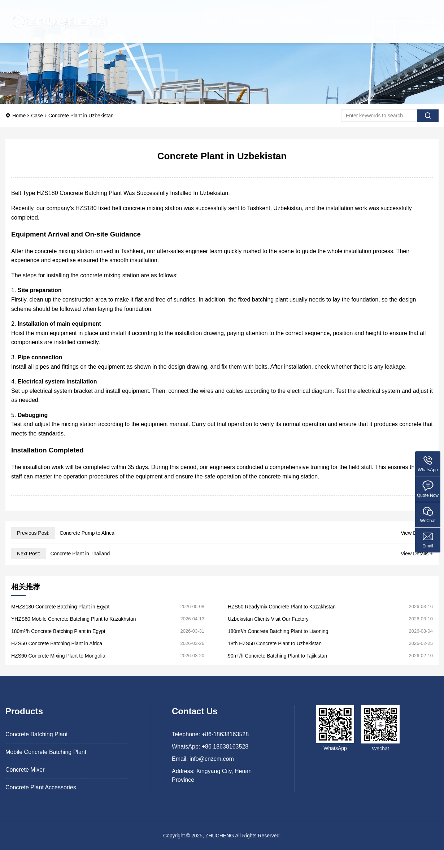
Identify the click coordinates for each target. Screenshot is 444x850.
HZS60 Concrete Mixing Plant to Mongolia (58, 656)
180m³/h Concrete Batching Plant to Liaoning (278, 631)
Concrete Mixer (24, 770)
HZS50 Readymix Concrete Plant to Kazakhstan (282, 607)
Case (37, 115)
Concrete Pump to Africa (87, 533)
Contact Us (423, 16)
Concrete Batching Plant (36, 734)
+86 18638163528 (225, 746)
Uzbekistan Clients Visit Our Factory (268, 619)
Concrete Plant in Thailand (80, 553)
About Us (345, 16)
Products (250, 16)
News (383, 16)
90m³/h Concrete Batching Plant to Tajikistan (277, 656)
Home (213, 16)
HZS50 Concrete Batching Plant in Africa (56, 643)
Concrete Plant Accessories (40, 787)
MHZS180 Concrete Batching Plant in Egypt (60, 607)
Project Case (297, 16)
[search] (428, 115)
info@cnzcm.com (212, 759)
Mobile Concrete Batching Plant (45, 752)
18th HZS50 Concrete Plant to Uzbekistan (275, 643)
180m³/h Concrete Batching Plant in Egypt (58, 631)
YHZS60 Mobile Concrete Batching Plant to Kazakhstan (73, 619)
